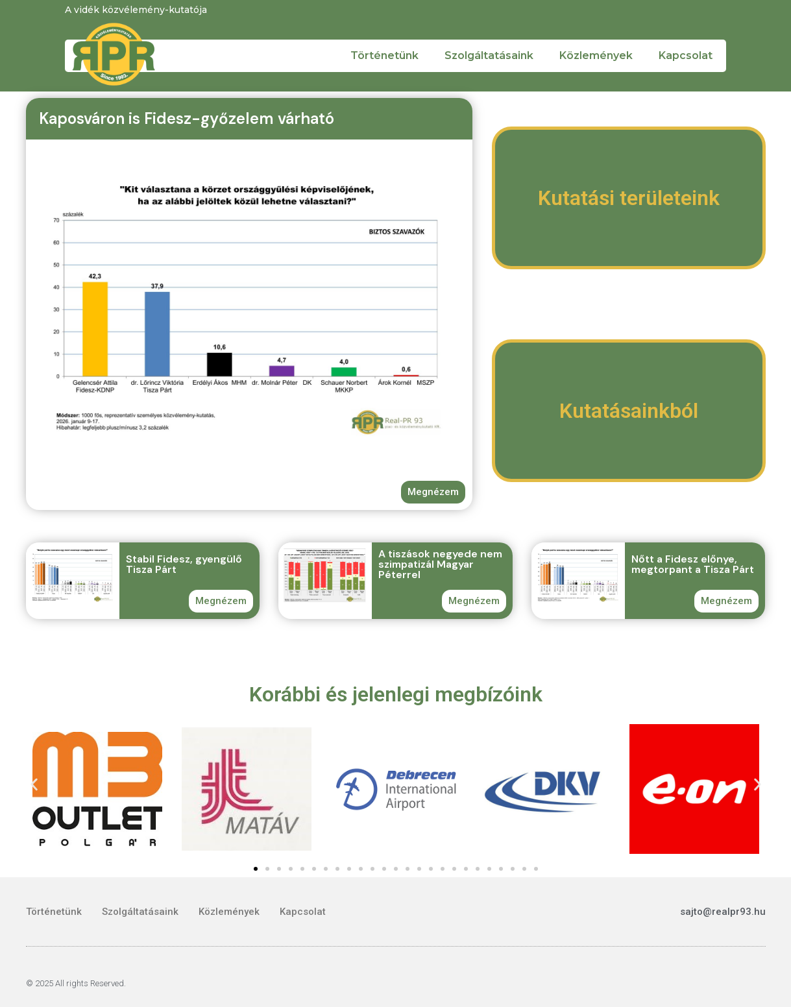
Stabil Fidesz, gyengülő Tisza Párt (184, 564)
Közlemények (596, 55)
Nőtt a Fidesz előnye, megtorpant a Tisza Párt (692, 564)
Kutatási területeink (629, 198)
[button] (34, 785)
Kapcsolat (685, 55)
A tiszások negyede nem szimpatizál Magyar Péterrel (440, 564)
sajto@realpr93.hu (723, 911)
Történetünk (384, 55)
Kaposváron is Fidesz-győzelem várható (186, 118)
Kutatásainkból (628, 410)
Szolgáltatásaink (488, 55)
